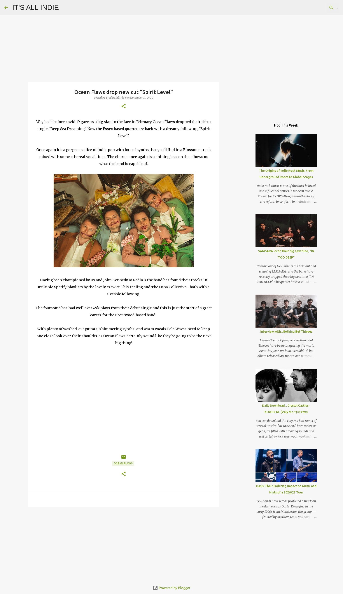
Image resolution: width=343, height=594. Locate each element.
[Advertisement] (123, 544)
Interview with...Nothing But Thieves (286, 331)
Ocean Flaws (123, 463)
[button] (123, 106)
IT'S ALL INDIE (35, 7)
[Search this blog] (317, 7)
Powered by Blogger (171, 588)
